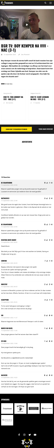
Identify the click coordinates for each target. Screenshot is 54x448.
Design (24, 443)
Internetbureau (30, 443)
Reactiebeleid (33, 440)
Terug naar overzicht (46, 116)
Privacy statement (23, 440)
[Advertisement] (27, 145)
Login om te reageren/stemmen (16, 116)
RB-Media (37, 443)
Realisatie (18, 443)
